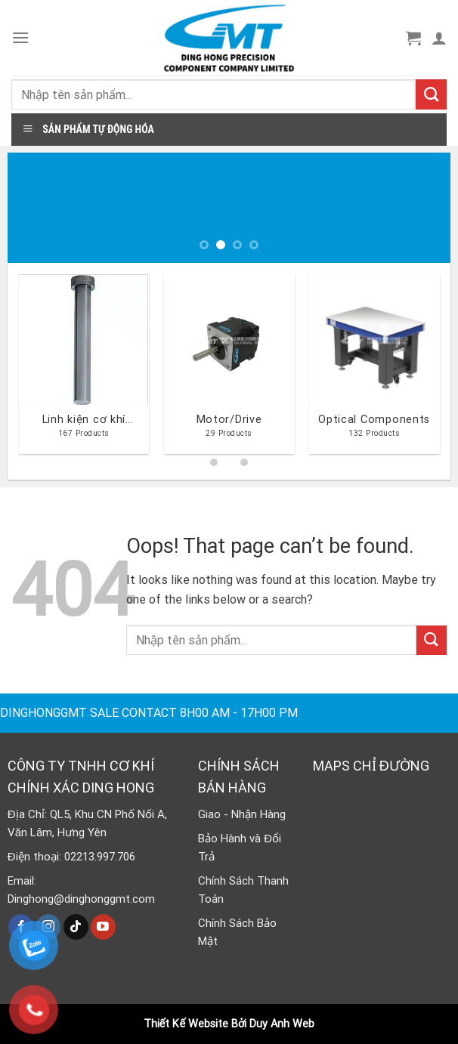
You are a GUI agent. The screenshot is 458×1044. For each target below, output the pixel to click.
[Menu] (20, 37)
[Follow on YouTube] (103, 927)
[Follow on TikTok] (75, 927)
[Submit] (431, 94)
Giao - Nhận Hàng (242, 814)
